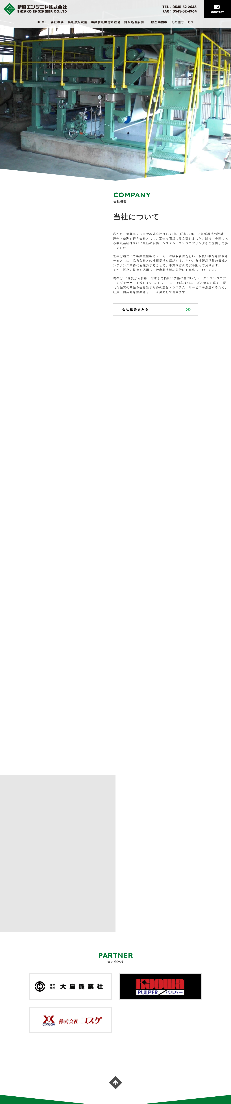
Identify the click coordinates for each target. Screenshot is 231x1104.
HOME (42, 22)
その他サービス (182, 22)
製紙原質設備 (77, 22)
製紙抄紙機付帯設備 (106, 22)
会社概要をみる (135, 309)
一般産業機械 (157, 22)
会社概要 (57, 22)
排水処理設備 (134, 22)
